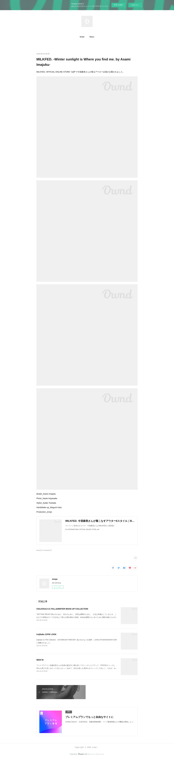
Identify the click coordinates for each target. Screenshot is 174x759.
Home (82, 37)
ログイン (135, 5)
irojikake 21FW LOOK (46, 634)
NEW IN (40, 660)
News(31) (39, 550)
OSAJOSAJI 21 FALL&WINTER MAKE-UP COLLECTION (62, 609)
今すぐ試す (118, 5)
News (92, 37)
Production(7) (47, 550)
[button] (82, 37)
